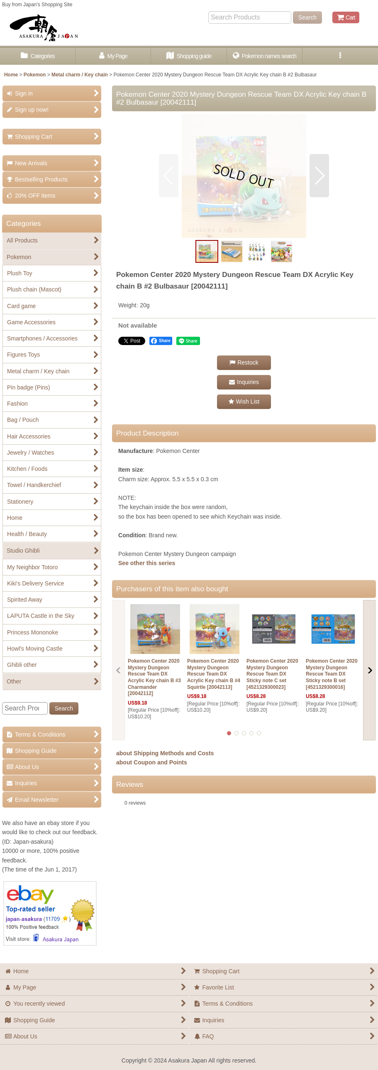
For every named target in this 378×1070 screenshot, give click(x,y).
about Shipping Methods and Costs (165, 753)
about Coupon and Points (151, 762)
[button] (340, 56)
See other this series (146, 563)
